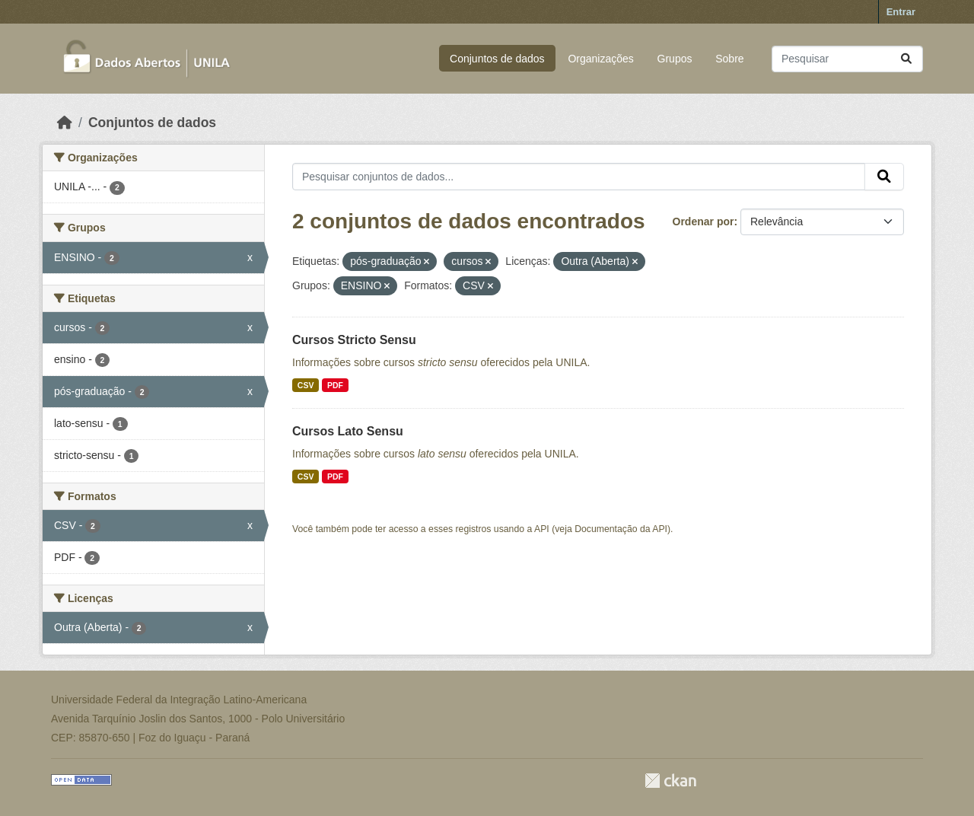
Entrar (900, 12)
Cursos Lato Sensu (347, 431)
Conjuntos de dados (497, 59)
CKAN (670, 781)
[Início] (64, 122)
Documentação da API (621, 529)
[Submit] (906, 59)
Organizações (600, 59)
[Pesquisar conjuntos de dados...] (847, 59)
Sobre (729, 59)
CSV (306, 385)
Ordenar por (703, 221)
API (541, 529)
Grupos (674, 59)
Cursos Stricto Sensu (354, 339)
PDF (335, 385)
